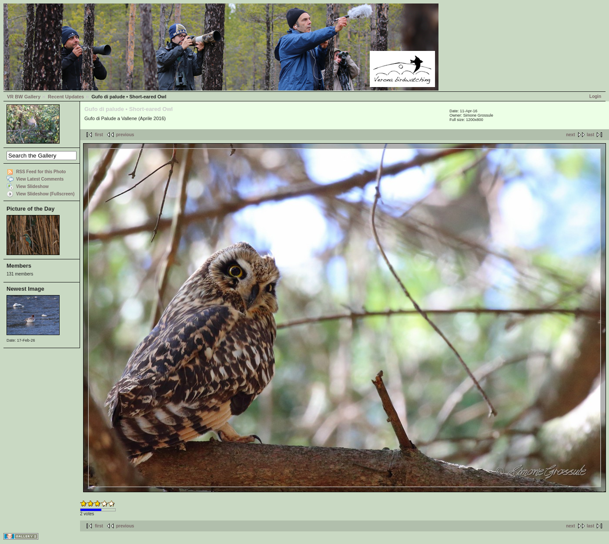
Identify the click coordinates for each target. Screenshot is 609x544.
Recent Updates (66, 96)
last (590, 134)
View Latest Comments (40, 179)
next (570, 134)
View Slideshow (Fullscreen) (45, 193)
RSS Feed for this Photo (41, 171)
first (99, 134)
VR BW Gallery (23, 96)
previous (125, 134)
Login (595, 96)
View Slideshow (32, 186)
